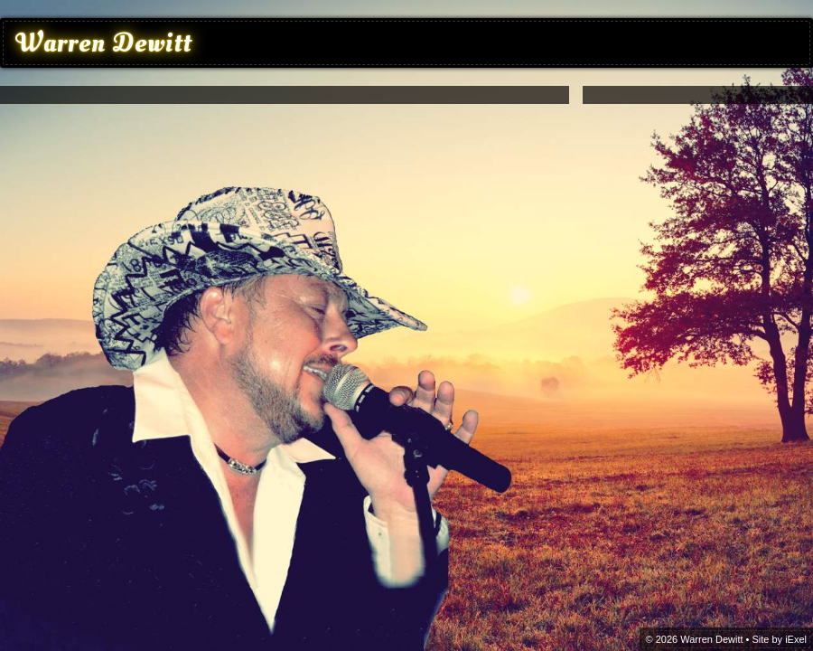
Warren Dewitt (103, 42)
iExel (796, 639)
